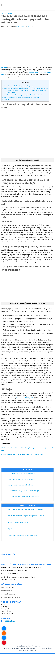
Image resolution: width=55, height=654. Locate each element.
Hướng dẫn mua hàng (8, 594)
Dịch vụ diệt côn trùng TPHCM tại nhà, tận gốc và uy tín (25, 509)
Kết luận (5, 99)
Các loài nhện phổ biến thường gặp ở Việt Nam (22, 535)
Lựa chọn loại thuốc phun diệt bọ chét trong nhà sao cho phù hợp (25, 88)
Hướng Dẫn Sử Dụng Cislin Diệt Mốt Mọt (20, 485)
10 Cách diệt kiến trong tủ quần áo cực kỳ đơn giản (23, 490)
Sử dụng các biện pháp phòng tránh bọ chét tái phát (23, 95)
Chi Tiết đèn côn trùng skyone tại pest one (21, 479)
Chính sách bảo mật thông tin (10, 597)
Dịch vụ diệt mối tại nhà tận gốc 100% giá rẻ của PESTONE (26, 515)
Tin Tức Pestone (6, 13)
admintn (30, 26)
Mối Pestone (10, 621)
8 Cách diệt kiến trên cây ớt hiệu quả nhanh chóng (23, 496)
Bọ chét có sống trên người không (18, 522)
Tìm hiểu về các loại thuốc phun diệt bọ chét (17, 86)
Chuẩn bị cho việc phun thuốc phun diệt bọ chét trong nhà (25, 90)
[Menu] (2, 5)
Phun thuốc (10, 93)
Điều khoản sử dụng (7, 587)
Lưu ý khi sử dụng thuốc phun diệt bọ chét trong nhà (20, 97)
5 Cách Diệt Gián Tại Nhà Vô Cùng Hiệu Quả (21, 473)
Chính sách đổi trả (7, 591)
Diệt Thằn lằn (12, 529)
